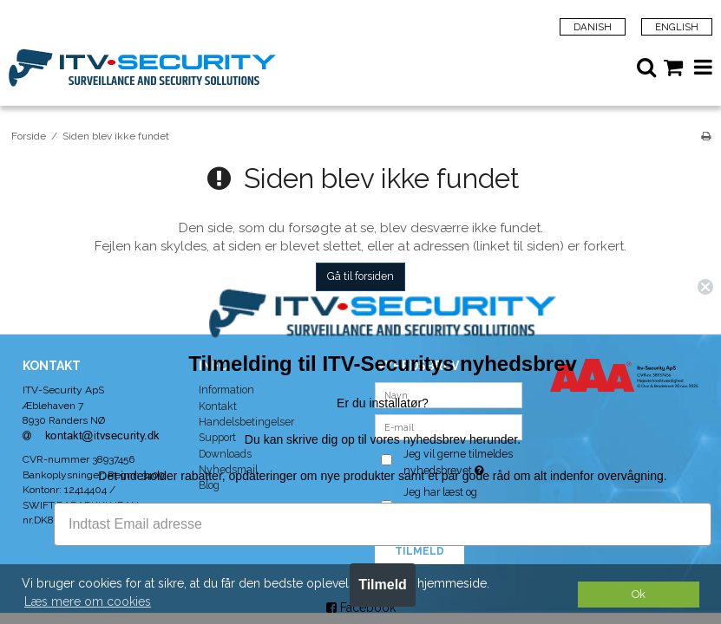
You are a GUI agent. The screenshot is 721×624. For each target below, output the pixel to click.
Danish (593, 27)
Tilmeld (399, 584)
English (676, 27)
